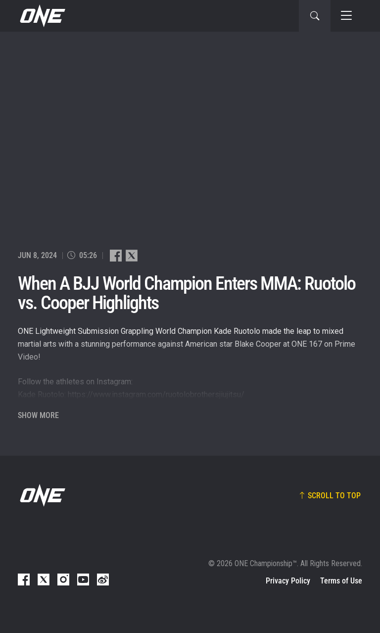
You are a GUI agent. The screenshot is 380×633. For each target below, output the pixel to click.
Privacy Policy (288, 580)
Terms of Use (341, 580)
